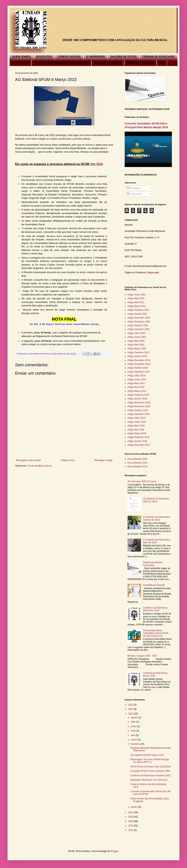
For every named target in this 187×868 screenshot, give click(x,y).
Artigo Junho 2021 (137, 294)
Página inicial (67, 460)
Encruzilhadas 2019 (137, 462)
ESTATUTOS (44, 56)
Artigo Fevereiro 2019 (138, 395)
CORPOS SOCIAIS (68, 56)
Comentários (134, 194)
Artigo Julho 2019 (136, 375)
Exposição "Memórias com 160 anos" (149, 780)
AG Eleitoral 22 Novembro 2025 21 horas (156, 500)
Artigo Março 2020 (137, 348)
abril (133, 735)
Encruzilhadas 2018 (137, 466)
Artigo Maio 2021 (136, 298)
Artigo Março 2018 (137, 433)
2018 (131, 825)
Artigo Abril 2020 (136, 344)
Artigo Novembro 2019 (139, 364)
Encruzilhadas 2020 (137, 459)
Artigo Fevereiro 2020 (138, 352)
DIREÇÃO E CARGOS (140, 62)
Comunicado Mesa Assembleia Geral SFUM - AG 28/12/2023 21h (156, 633)
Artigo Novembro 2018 (139, 406)
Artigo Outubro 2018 (138, 410)
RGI (162, 62)
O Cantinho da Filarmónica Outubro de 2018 (156, 518)
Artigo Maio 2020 (136, 341)
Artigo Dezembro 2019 (139, 360)
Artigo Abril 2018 (136, 429)
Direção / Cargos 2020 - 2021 (142, 655)
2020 (131, 816)
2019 (131, 821)
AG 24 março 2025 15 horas (142, 481)
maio (133, 730)
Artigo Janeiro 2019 (137, 398)
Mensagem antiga (103, 460)
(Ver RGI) (96, 164)
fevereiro (135, 744)
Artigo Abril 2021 (136, 302)
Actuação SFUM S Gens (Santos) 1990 (150, 771)
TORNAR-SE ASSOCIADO (158, 56)
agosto (134, 717)
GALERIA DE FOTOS (123, 56)
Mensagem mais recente (28, 460)
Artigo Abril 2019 (136, 387)
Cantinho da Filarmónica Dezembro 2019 (155, 609)
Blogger (114, 851)
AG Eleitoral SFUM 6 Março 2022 (147, 755)
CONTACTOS (20, 62)
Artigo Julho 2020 (136, 333)
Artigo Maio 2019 (136, 383)
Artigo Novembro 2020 (139, 321)
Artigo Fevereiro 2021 (138, 310)
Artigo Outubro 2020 (138, 325)
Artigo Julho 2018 (136, 418)
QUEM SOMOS (21, 56)
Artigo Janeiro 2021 (137, 314)
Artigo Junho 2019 (137, 379)
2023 (131, 709)
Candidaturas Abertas (154, 585)
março (134, 739)
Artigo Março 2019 (137, 391)
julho (133, 721)
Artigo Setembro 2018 (139, 414)
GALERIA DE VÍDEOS (107, 62)
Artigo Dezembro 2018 (139, 402)
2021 (131, 812)
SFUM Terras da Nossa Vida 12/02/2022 (150, 766)
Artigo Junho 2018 (137, 422)
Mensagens (134, 188)
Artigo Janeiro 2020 (137, 356)
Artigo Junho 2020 (137, 337)
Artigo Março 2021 (137, 306)
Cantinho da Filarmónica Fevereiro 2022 (150, 775)
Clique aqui (153, 272)
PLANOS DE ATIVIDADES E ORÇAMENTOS (61, 62)
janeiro (134, 807)
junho (134, 726)
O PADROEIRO (95, 56)
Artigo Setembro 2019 (139, 371)
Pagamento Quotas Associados (152, 563)
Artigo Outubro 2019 (138, 367)
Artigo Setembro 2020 (139, 329)
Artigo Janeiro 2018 (137, 441)
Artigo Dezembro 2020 (139, 317)
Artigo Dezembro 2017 (139, 445)
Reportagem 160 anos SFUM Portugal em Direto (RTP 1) (149, 760)
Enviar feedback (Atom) (39, 465)
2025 (131, 704)
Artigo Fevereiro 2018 (138, 437)
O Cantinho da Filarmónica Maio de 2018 (156, 541)
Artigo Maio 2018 (136, 425)
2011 (131, 830)
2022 (131, 713)
